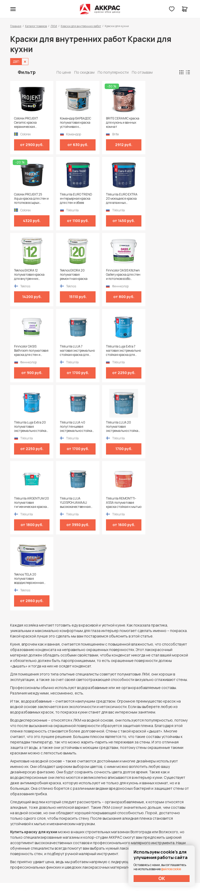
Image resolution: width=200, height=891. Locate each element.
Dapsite (113, 875)
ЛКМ (54, 26)
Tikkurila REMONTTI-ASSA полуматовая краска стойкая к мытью (75, 426)
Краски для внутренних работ (81, 26)
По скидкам (84, 72)
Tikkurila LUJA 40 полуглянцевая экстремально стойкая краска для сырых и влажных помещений (77, 350)
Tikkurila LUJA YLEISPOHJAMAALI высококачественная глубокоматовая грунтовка (29, 426)
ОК (161, 878)
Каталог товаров (36, 26)
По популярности (113, 72)
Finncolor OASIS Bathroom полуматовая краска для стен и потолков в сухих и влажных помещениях (77, 274)
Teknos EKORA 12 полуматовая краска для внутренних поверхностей (120, 198)
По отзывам (142, 72)
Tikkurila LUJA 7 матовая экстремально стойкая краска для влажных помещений (122, 274)
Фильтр (27, 72)
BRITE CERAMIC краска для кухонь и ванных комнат (122, 122)
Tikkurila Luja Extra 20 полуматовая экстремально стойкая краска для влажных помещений (31, 350)
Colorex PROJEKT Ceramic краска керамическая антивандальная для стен (30, 122)
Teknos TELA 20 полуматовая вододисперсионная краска (120, 426)
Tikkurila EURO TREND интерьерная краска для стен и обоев (30, 198)
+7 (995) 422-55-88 (32, 818)
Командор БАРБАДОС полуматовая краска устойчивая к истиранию (75, 122)
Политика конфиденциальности (166, 818)
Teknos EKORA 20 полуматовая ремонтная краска (164, 198)
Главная (15, 26)
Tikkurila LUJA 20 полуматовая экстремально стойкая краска (122, 350)
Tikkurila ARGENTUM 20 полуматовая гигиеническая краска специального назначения (168, 350)
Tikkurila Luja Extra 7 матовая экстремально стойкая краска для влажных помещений (168, 274)
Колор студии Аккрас (100, 9)
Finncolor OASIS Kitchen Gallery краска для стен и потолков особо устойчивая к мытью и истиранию (31, 274)
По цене (64, 72)
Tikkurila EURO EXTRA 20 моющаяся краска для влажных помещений (75, 198)
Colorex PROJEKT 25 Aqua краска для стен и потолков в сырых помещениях (168, 122)
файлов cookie (171, 869)
